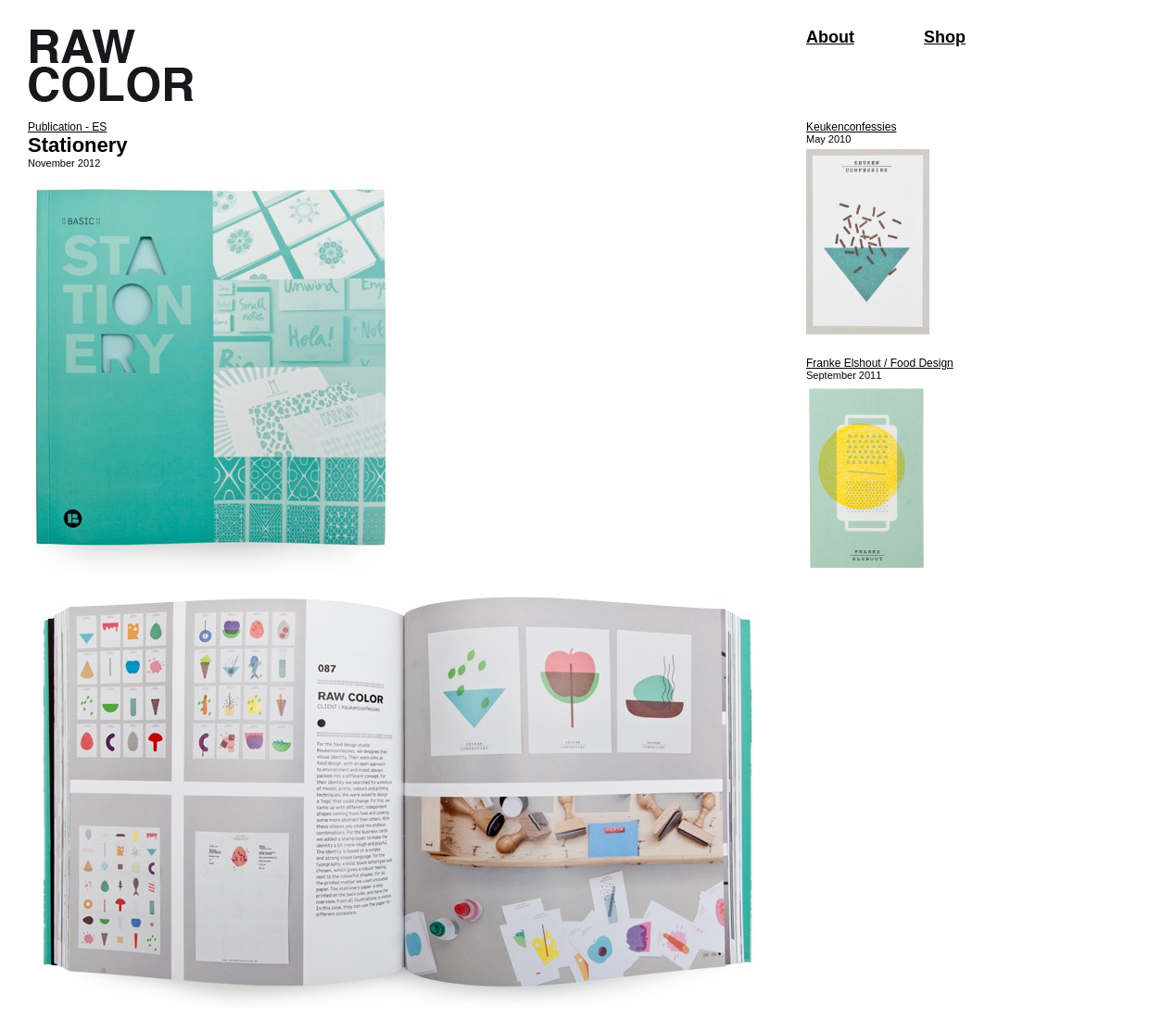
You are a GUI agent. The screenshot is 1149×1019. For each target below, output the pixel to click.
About (830, 37)
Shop (945, 37)
